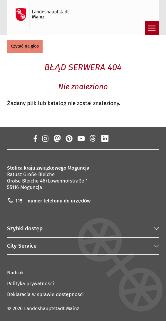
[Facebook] (35, 138)
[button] (25, 46)
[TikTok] (129, 138)
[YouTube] (81, 138)
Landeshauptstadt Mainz (51, 308)
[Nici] (93, 138)
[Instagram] (45, 138)
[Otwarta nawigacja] (152, 28)
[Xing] (117, 138)
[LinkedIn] (105, 138)
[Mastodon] (57, 138)
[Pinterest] (69, 138)
